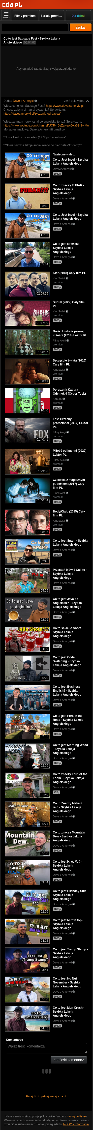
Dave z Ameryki (23, 101)
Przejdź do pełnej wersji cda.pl (46, 1096)
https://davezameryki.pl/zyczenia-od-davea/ (32, 113)
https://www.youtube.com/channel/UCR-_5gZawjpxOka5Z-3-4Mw (46, 125)
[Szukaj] (34, 27)
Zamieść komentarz (69, 1060)
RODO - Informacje (76, 1124)
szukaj (81, 27)
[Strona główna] (12, 5)
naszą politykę (76, 1116)
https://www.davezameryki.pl (64, 105)
